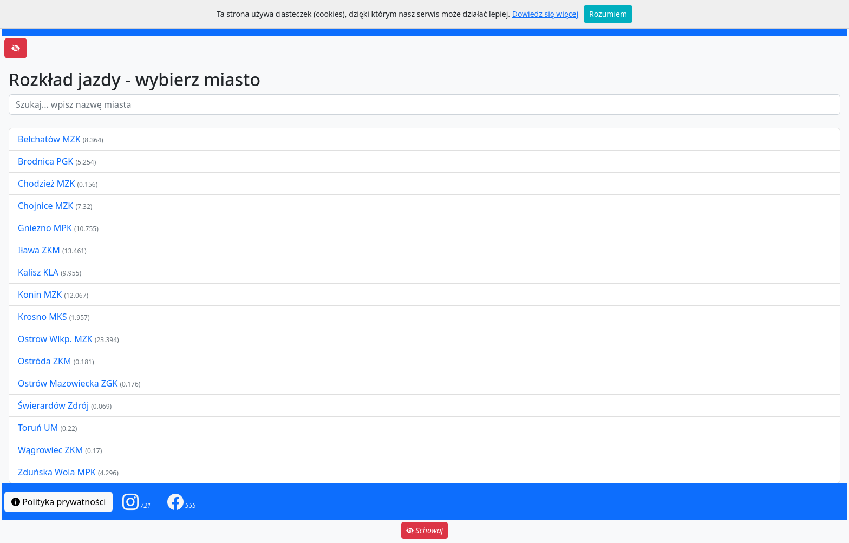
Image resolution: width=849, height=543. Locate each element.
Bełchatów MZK (49, 139)
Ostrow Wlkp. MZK (56, 339)
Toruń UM (38, 428)
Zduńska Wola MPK (57, 472)
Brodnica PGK (46, 161)
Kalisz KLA (39, 272)
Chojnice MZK (46, 206)
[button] (136, 502)
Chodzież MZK (46, 183)
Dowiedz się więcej (545, 14)
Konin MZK (40, 294)
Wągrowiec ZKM (51, 450)
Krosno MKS (43, 317)
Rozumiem (608, 14)
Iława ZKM (39, 250)
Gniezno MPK (46, 228)
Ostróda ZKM (44, 361)
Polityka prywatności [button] (58, 502)
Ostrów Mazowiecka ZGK (69, 383)
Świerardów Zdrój (53, 405)
